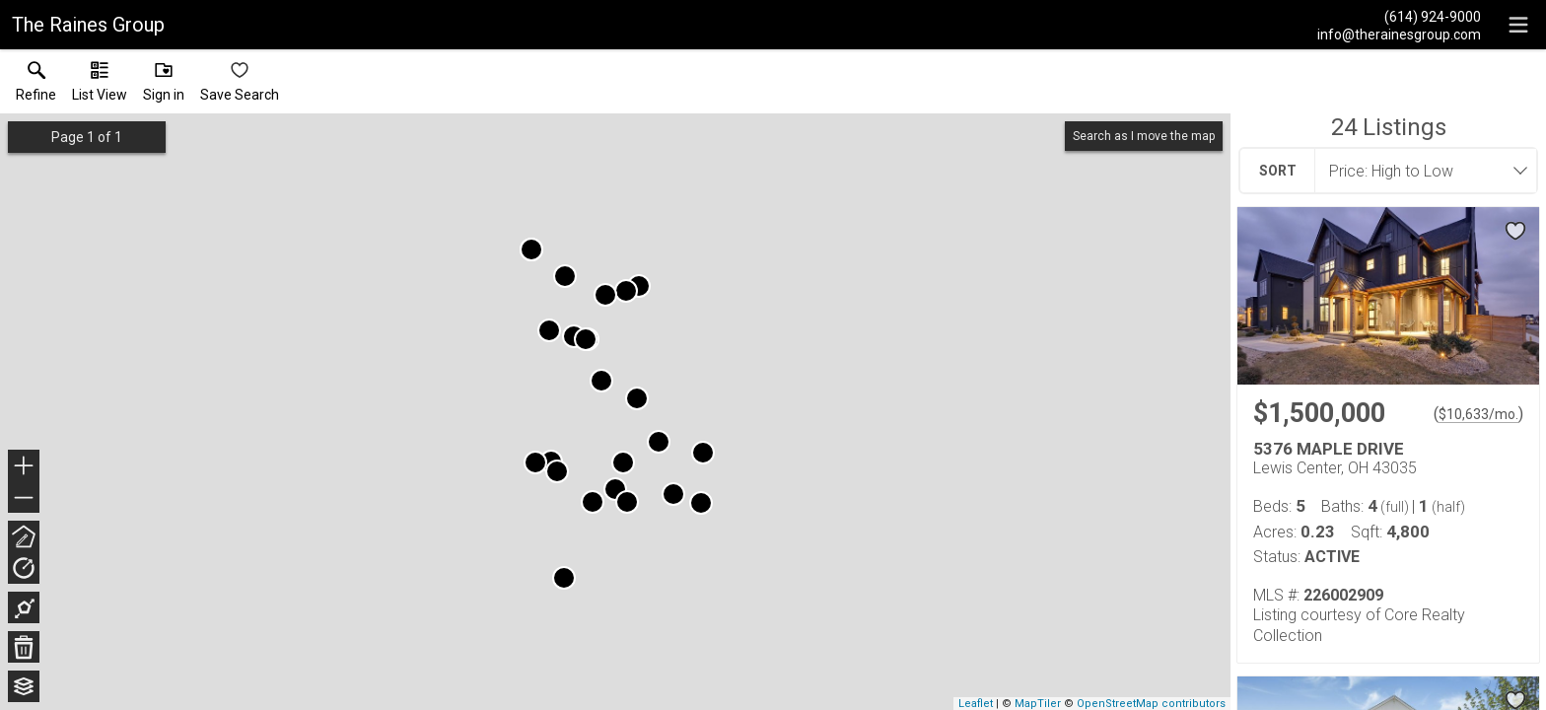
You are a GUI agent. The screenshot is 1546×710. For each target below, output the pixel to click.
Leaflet (975, 703)
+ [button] (24, 467)
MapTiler (1038, 703)
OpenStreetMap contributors (1151, 703)
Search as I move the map (1144, 136)
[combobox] (1419, 170)
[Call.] (1399, 16)
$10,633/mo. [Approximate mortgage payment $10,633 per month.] (1478, 414)
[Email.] (1399, 33)
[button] (99, 85)
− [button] (24, 498)
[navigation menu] (1518, 24)
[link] (36, 85)
